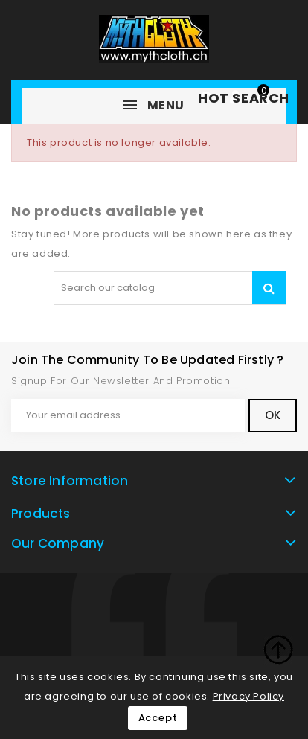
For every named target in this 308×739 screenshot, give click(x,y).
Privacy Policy (248, 696)
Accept (158, 718)
